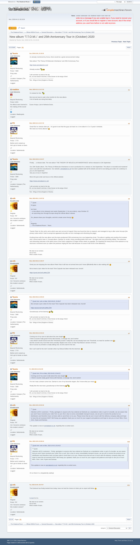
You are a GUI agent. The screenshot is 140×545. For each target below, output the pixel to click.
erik (13, 198)
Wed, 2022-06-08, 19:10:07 (36, 159)
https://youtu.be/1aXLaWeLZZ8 (40, 272)
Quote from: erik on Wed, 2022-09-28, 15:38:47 (47, 301)
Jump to (103, 528)
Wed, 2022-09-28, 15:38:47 (36, 261)
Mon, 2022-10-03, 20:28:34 (36, 441)
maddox (15, 89)
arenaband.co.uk (65, 169)
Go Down (12, 47)
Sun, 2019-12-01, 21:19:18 (36, 53)
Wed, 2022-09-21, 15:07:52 (36, 198)
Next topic (126, 41)
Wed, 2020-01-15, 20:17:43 (36, 123)
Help (116, 540)
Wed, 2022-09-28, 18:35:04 (36, 297)
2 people (31, 498)
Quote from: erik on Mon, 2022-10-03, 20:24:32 (47, 445)
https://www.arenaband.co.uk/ (39, 181)
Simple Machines (21, 540)
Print (129, 47)
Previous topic (116, 41)
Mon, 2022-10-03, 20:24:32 (36, 405)
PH (13, 123)
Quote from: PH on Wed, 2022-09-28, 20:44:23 (46, 373)
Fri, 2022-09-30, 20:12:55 (36, 369)
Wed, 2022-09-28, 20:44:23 (36, 333)
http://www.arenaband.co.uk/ (39, 65)
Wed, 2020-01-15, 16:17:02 (36, 89)
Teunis (15, 53)
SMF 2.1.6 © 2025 (12, 540)
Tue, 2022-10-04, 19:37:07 (36, 484)
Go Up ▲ (130, 540)
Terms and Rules (122, 540)
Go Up (11, 519)
